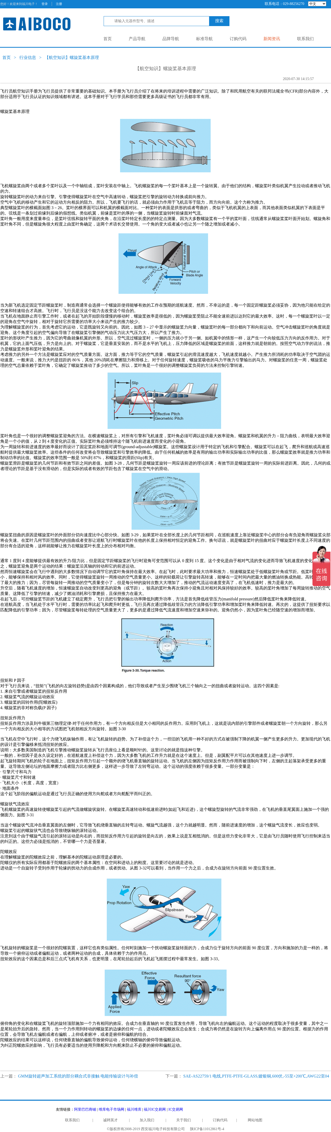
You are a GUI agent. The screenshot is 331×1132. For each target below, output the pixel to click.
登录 (45, 4)
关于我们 (183, 1120)
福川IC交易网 (155, 1109)
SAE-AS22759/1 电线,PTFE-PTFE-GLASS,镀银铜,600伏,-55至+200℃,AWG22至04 (256, 1076)
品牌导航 (170, 38)
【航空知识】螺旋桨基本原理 (72, 57)
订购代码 (238, 38)
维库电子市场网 (111, 1109)
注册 (59, 4)
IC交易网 (175, 1109)
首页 (107, 38)
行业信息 (27, 57)
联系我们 (305, 38)
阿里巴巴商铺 (85, 1109)
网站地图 (255, 1120)
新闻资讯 (271, 38)
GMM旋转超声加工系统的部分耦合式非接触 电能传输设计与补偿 (78, 1076)
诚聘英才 (110, 1120)
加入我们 (147, 1120)
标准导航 (204, 38)
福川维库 (134, 1109)
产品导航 (137, 38)
